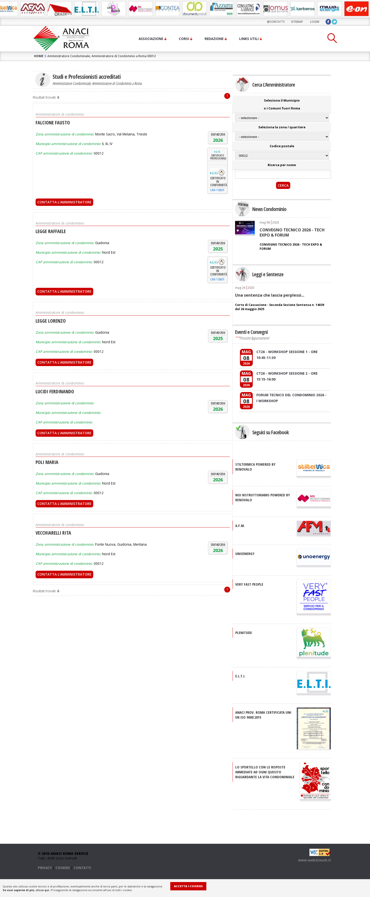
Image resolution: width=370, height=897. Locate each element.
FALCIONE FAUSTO (53, 122)
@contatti (276, 22)
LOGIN (314, 22)
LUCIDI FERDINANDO (55, 391)
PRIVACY (45, 867)
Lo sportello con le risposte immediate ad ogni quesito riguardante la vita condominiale (264, 772)
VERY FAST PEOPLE (249, 584)
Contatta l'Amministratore (64, 202)
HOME (38, 56)
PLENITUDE (243, 632)
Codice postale (282, 146)
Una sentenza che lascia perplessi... (269, 295)
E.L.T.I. (240, 675)
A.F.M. (240, 525)
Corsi (184, 38)
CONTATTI (82, 867)
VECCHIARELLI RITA (53, 532)
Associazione (151, 38)
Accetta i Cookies (188, 886)
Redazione (214, 38)
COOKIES (62, 867)
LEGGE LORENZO (51, 320)
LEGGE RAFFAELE (51, 231)
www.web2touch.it (314, 860)
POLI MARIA (47, 462)
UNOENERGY (244, 553)
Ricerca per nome (282, 165)
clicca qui (42, 890)
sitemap (297, 22)
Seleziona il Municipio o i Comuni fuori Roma (282, 104)
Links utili (249, 38)
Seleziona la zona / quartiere (281, 127)
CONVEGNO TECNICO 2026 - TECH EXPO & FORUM (292, 232)
